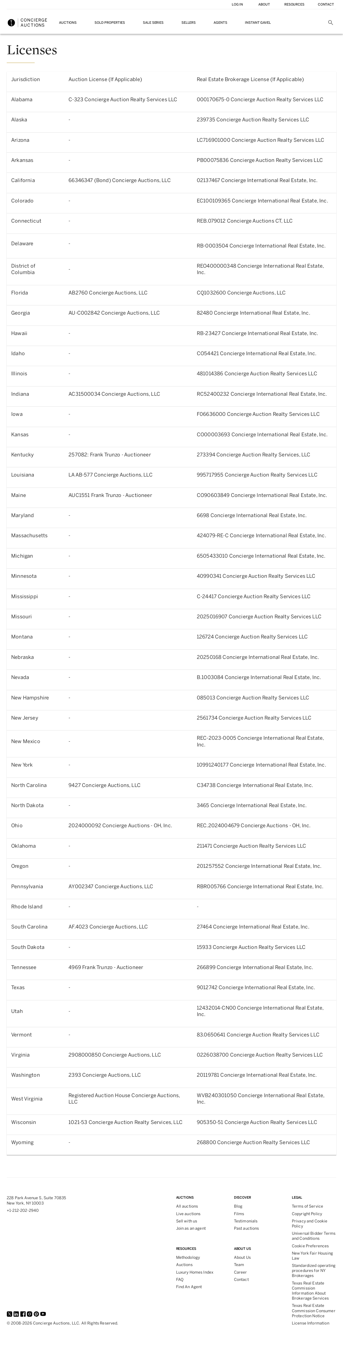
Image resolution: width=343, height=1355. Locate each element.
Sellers (188, 23)
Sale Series (153, 23)
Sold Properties (109, 23)
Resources (294, 4)
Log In (237, 4)
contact (326, 4)
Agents (220, 23)
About (264, 4)
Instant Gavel (258, 23)
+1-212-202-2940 (23, 1210)
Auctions (68, 23)
